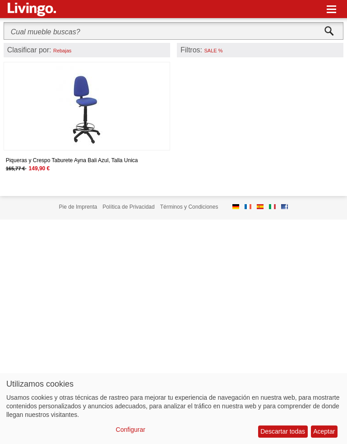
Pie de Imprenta (78, 207)
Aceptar (324, 431)
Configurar (130, 429)
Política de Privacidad (128, 207)
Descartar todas (282, 431)
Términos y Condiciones (189, 207)
